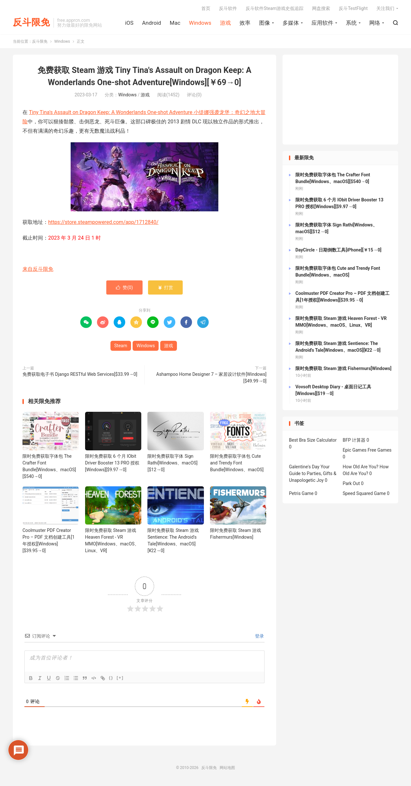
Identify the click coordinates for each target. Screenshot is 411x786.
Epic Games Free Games (367, 450)
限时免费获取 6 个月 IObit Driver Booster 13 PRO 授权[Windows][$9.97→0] (112, 463)
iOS (129, 23)
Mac (175, 23)
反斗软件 (228, 8)
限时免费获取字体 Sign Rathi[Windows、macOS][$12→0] (172, 463)
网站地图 (227, 768)
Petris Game (301, 493)
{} (111, 678)
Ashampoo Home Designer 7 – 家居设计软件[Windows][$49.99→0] (211, 378)
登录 (259, 636)
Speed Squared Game (364, 493)
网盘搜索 (321, 8)
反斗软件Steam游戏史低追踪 (274, 8)
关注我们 (385, 8)
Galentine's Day (304, 467)
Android (151, 23)
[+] (120, 678)
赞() (124, 287)
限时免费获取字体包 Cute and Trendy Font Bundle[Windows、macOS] (237, 463)
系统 (351, 23)
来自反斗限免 (37, 269)
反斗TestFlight (353, 8)
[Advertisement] (340, 100)
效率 (245, 23)
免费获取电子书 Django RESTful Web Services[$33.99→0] (79, 374)
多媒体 (291, 23)
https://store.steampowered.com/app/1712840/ (103, 222)
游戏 (225, 23)
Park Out (351, 483)
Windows (200, 23)
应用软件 (322, 23)
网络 (374, 23)
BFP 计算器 (354, 440)
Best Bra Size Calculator (313, 440)
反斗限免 (31, 23)
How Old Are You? (360, 467)
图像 (264, 23)
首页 (205, 8)
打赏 (165, 287)
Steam (120, 345)
